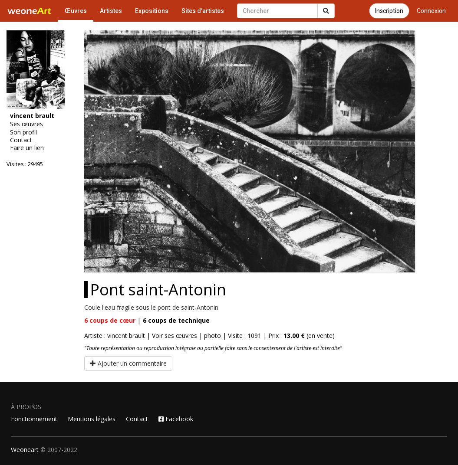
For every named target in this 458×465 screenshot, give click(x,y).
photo (212, 335)
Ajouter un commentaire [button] (128, 363)
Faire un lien (27, 148)
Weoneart (25, 449)
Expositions (151, 10)
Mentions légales (91, 419)
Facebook (175, 419)
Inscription (389, 10)
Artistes (111, 10)
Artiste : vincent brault (114, 335)
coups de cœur (109, 320)
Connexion (431, 10)
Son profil (23, 132)
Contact (21, 140)
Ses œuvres (26, 124)
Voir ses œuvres (174, 335)
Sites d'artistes (202, 10)
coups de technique (176, 320)
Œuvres (76, 10)
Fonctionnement (34, 419)
